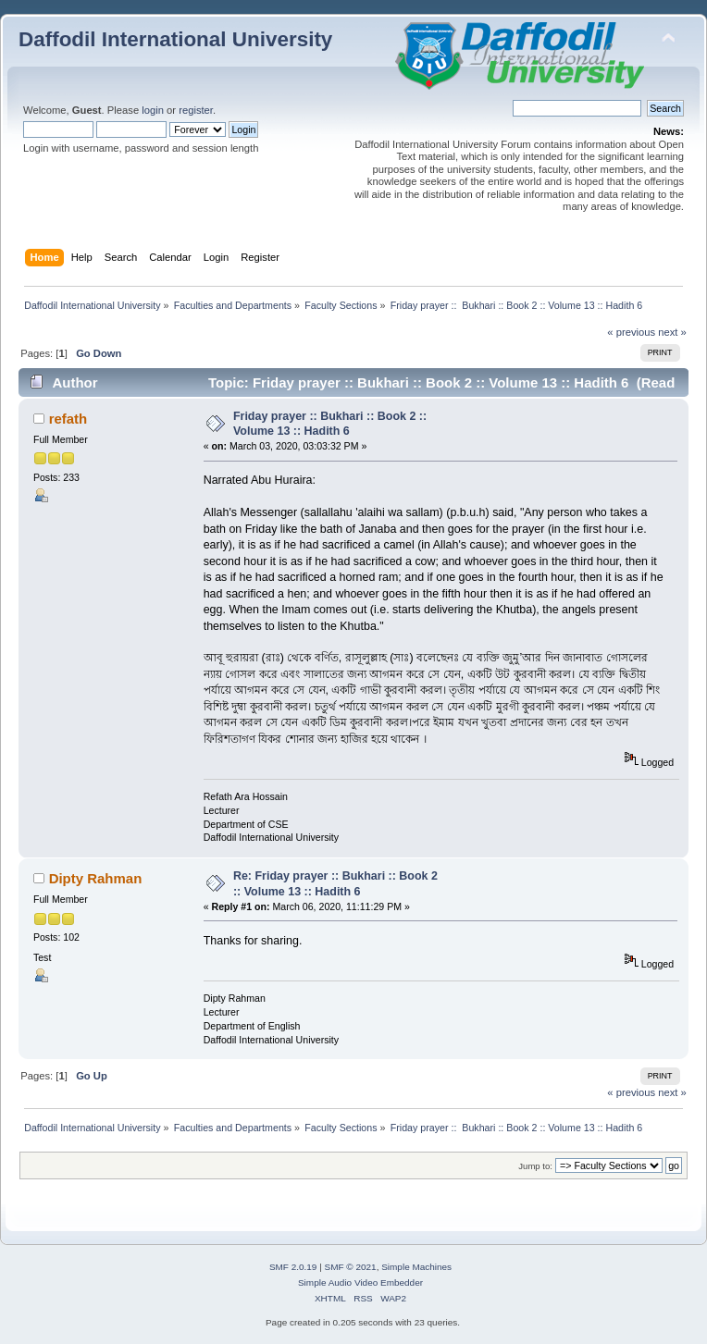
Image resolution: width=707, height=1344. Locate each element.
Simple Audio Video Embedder (360, 1282)
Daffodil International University (175, 39)
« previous (631, 332)
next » (672, 332)
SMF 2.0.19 (293, 1267)
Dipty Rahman (96, 878)
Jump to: (535, 1166)
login (153, 110)
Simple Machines (416, 1267)
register (196, 110)
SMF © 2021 (351, 1267)
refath (68, 418)
